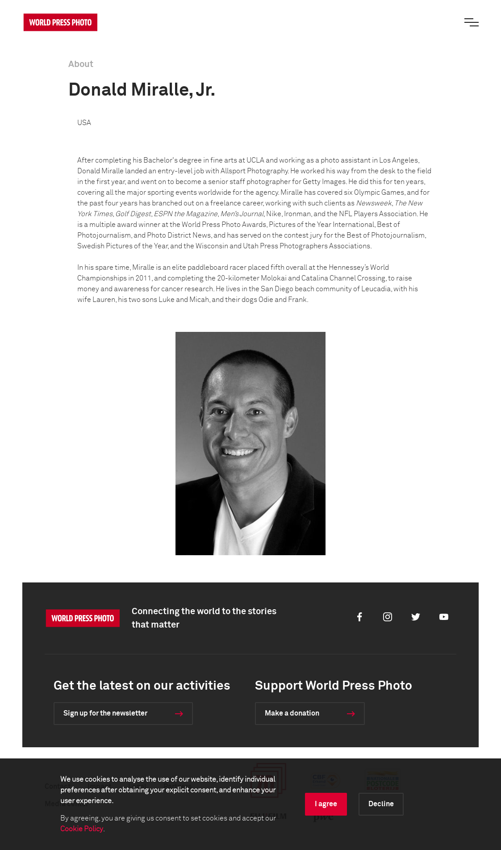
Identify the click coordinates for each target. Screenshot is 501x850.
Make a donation (292, 713)
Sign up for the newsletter (105, 713)
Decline (381, 804)
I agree (326, 804)
